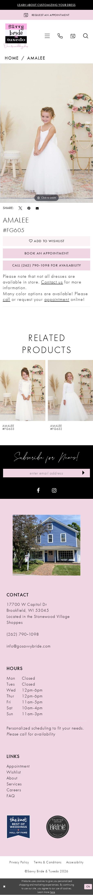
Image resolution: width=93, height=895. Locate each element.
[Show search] (85, 36)
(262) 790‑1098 (23, 634)
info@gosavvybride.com (29, 646)
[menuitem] (47, 36)
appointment (56, 300)
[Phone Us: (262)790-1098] (60, 36)
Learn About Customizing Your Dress (46, 5)
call (6, 300)
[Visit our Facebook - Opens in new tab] (38, 491)
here (52, 892)
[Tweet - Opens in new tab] (20, 208)
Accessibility (75, 863)
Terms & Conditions (47, 863)
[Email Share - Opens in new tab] (37, 208)
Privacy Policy (19, 863)
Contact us (52, 282)
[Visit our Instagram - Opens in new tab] (54, 491)
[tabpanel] (46, 133)
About (12, 778)
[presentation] (22, 390)
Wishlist (14, 772)
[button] (47, 36)
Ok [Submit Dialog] (88, 886)
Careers (14, 790)
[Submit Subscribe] (83, 473)
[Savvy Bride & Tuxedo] (16, 36)
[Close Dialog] (4, 887)
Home (12, 58)
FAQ (11, 796)
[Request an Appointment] (46, 15)
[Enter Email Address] (46, 473)
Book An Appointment (47, 253)
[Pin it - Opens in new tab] (29, 208)
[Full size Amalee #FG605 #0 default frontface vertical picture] (46, 133)
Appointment (18, 766)
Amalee (36, 58)
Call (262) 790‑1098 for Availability (46, 265)
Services (14, 784)
